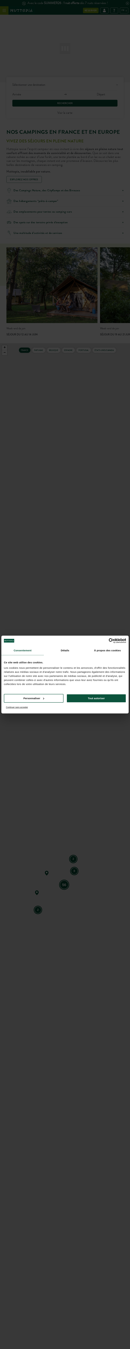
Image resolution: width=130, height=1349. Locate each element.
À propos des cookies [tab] (107, 650)
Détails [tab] (65, 650)
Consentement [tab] (22, 650)
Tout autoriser (96, 698)
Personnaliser (33, 698)
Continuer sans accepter (17, 707)
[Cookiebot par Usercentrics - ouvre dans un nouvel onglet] (111, 640)
